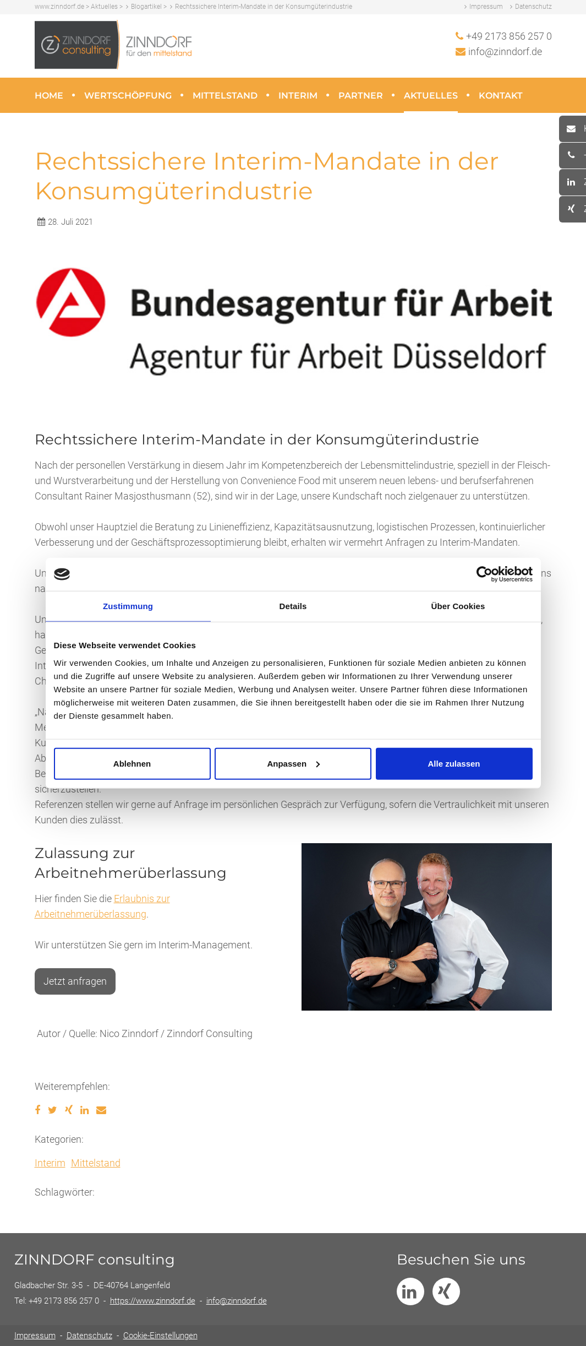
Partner (360, 95)
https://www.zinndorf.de (152, 1301)
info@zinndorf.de (505, 51)
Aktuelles (431, 95)
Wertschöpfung (128, 95)
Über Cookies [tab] (458, 606)
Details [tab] (293, 606)
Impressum (486, 6)
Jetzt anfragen (75, 981)
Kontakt (501, 95)
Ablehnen (132, 763)
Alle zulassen (454, 763)
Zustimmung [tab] (128, 606)
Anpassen (293, 763)
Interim (297, 95)
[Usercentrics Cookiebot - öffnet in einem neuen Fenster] (484, 574)
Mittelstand (225, 95)
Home (49, 95)
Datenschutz (533, 6)
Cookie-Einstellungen (160, 1335)
